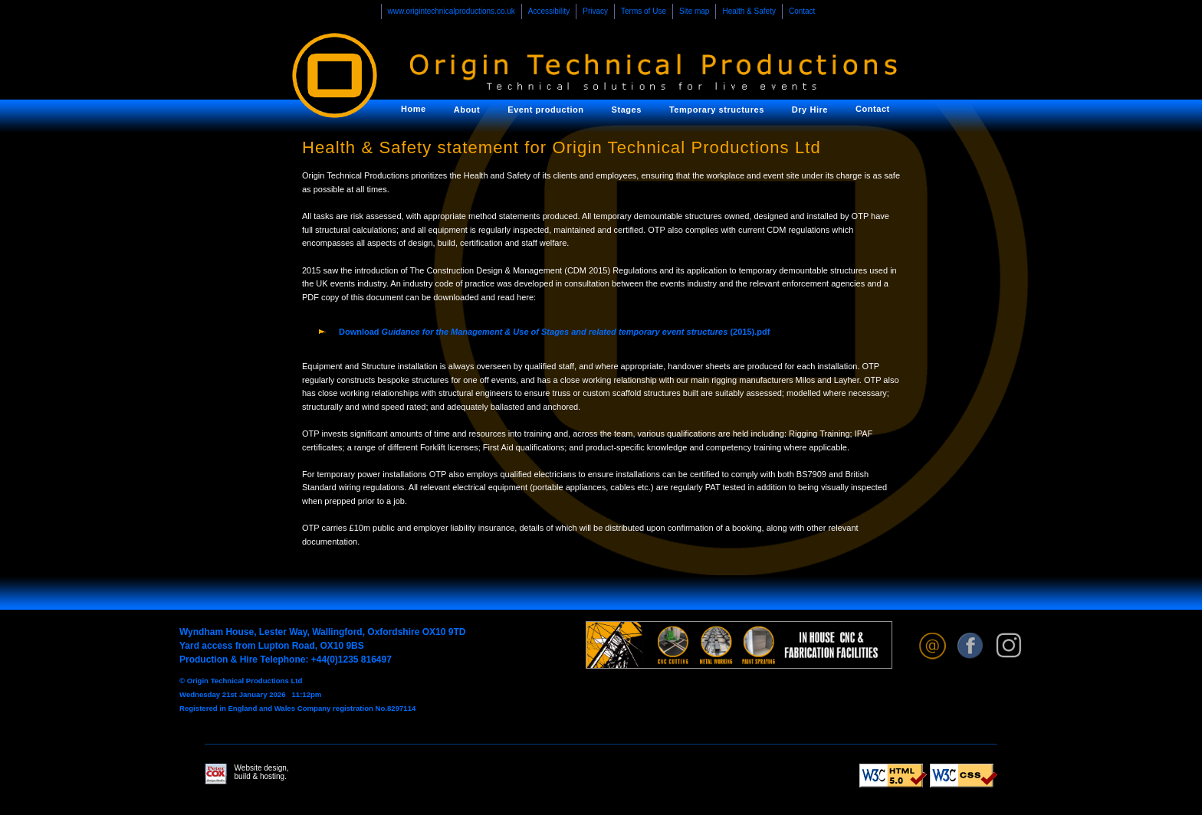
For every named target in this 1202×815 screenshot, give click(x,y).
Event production (545, 109)
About (467, 109)
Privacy (595, 11)
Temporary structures (716, 109)
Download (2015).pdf (554, 331)
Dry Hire (810, 109)
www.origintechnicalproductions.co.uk (451, 11)
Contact (802, 11)
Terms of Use (643, 11)
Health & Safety (748, 11)
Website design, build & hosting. (247, 774)
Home (413, 108)
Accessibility (549, 11)
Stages (627, 109)
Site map (694, 11)
